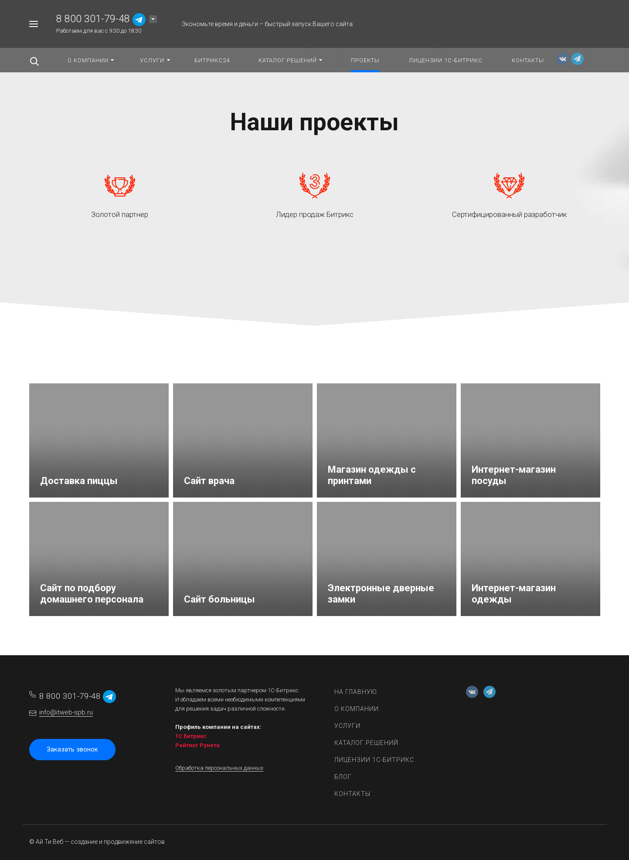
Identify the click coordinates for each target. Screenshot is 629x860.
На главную (355, 691)
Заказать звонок (72, 749)
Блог (343, 776)
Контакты (352, 793)
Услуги (347, 725)
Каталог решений (366, 742)
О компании (356, 708)
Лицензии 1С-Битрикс (374, 759)
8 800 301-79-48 (93, 19)
